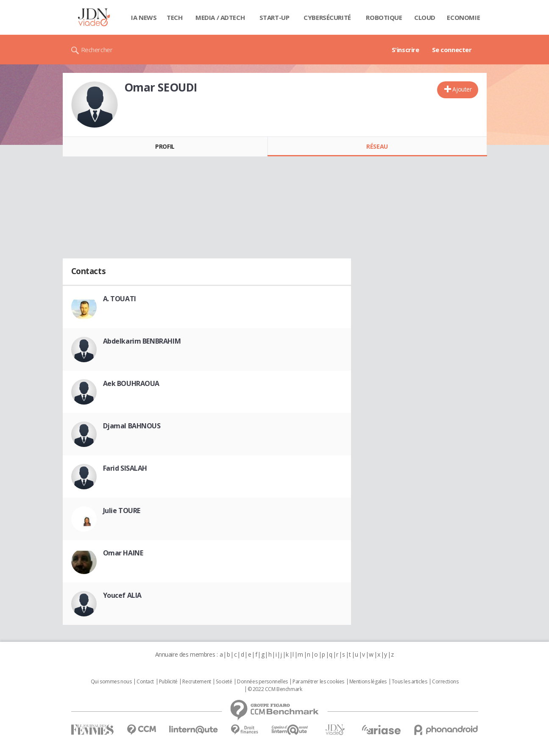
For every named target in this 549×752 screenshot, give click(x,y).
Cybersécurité (327, 17)
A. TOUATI (119, 298)
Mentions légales (368, 682)
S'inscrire (405, 49)
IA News (143, 17)
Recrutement (196, 682)
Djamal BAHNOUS (132, 425)
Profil (164, 146)
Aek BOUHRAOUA (131, 383)
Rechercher (97, 49)
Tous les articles (409, 682)
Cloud (424, 17)
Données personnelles (262, 682)
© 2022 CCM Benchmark (275, 689)
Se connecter (452, 49)
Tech (174, 17)
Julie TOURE (121, 510)
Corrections (445, 682)
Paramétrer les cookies (318, 682)
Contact (145, 682)
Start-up (274, 17)
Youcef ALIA (122, 595)
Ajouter (461, 89)
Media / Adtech (220, 17)
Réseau (376, 146)
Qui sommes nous (111, 682)
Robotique (384, 17)
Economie (463, 17)
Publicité (168, 682)
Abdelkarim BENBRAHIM (142, 341)
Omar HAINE (123, 553)
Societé (224, 682)
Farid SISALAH (125, 468)
